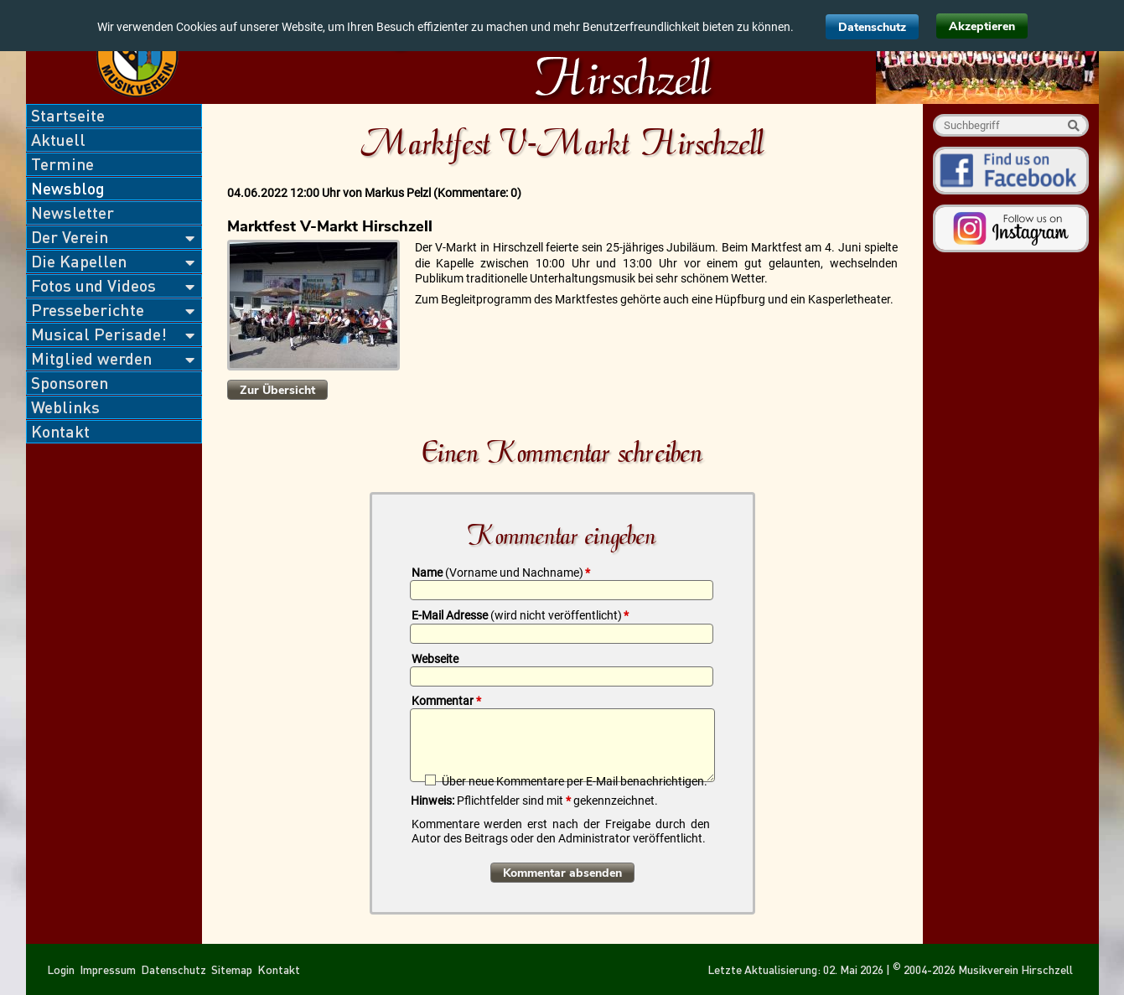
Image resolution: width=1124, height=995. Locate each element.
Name (501, 572)
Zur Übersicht (277, 390)
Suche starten (1073, 125)
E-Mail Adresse (520, 615)
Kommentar (446, 700)
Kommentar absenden (562, 873)
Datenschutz (872, 27)
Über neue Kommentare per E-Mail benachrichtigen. (574, 781)
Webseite (435, 659)
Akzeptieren (982, 26)
